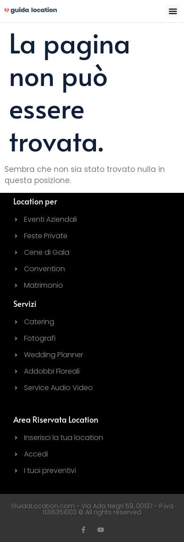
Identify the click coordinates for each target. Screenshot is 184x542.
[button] (173, 11)
